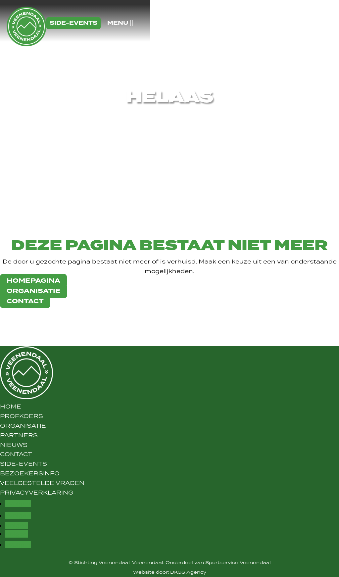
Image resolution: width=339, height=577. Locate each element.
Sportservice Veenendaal (238, 562)
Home (10, 406)
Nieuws (13, 445)
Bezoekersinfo (30, 473)
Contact (16, 454)
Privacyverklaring (36, 492)
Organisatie (23, 425)
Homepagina (33, 281)
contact (25, 301)
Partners (19, 435)
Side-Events (23, 463)
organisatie (34, 291)
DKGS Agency (188, 572)
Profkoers (21, 416)
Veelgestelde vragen (42, 483)
